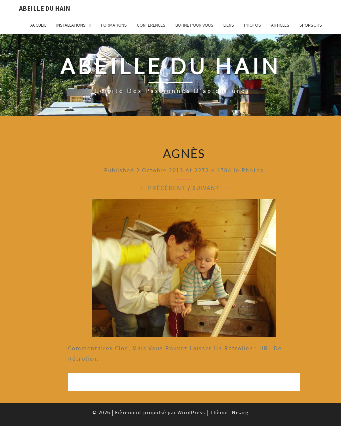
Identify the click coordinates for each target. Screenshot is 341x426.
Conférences (151, 25)
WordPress (191, 412)
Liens (228, 25)
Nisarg (240, 412)
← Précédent (162, 188)
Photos (252, 25)
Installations (71, 25)
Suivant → (210, 188)
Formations (114, 25)
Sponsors (310, 25)
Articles (280, 25)
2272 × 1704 (212, 170)
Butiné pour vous (194, 25)
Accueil (38, 25)
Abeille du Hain (44, 8)
